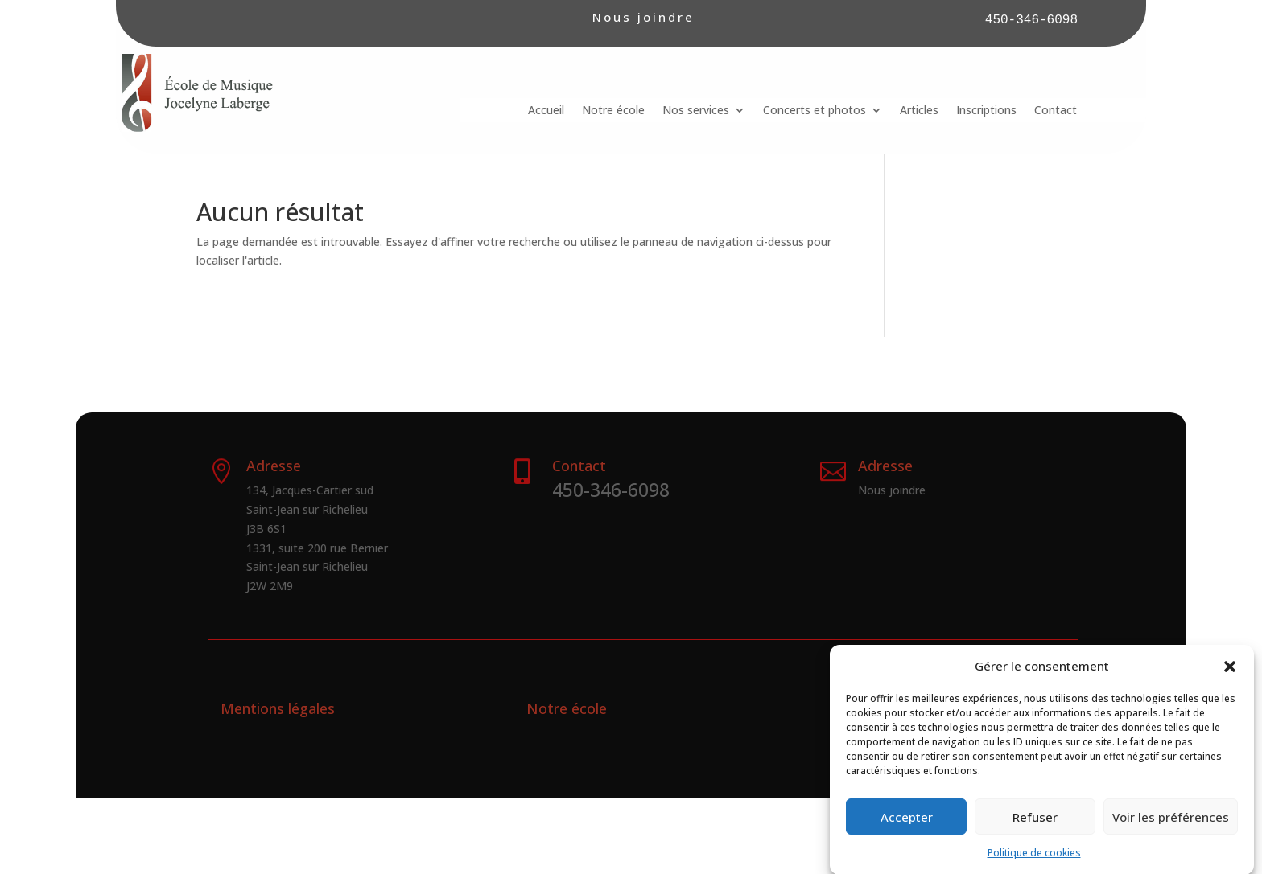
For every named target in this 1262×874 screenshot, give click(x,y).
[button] (1230, 676)
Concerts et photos (814, 111)
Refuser (1035, 827)
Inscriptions (986, 111)
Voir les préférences (1170, 827)
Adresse (885, 465)
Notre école (613, 111)
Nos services (695, 111)
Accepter (907, 827)
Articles (919, 111)
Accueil (546, 111)
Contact (1055, 111)
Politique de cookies (1034, 862)
